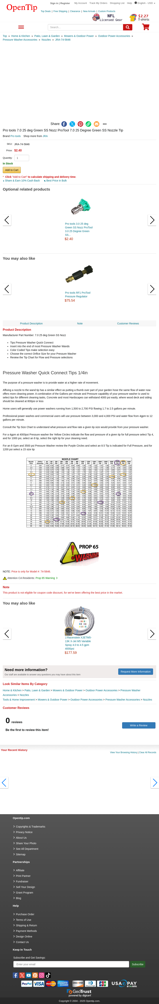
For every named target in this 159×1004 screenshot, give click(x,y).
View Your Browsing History (123, 752)
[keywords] (85, 27)
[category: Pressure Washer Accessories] (20, 39)
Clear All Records (147, 752)
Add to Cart (11, 170)
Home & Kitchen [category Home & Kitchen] (12, 690)
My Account (80, 3)
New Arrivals (89, 11)
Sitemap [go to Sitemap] (20, 854)
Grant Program (24, 892)
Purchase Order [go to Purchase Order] (25, 914)
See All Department (20, 27)
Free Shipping (60, 11)
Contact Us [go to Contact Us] (22, 942)
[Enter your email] (71, 964)
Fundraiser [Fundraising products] (22, 881)
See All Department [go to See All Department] (27, 848)
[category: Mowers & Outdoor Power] (79, 35)
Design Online (24, 936)
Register (65, 3)
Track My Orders (98, 3)
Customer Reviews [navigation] (128, 323)
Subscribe (137, 964)
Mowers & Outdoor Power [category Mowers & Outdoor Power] (67, 690)
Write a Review (139, 725)
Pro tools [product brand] (15, 136)
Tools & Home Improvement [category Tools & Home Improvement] (19, 699)
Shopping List (117, 3)
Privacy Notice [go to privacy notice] (24, 832)
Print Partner (23, 875)
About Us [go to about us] (21, 837)
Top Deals (46, 11)
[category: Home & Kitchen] (20, 35)
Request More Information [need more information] (136, 671)
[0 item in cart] (145, 28)
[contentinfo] (22, 7)
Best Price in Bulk (55, 180)
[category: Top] (5, 35)
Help (129, 3)
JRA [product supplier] (45, 136)
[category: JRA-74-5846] (63, 39)
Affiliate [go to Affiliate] (20, 870)
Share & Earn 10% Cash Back (21, 180)
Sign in (54, 3)
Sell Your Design (25, 887)
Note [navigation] (80, 323)
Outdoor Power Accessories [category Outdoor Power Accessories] (101, 690)
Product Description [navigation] (31, 323)
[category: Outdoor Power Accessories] (114, 35)
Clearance (75, 11)
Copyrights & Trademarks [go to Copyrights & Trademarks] (30, 826)
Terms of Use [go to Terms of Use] (23, 919)
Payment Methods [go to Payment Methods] (26, 930)
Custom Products (106, 11)
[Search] (127, 27)
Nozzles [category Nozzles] (24, 694)
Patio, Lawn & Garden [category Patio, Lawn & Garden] (37, 690)
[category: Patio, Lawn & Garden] (47, 35)
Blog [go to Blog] (18, 898)
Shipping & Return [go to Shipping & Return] (26, 925)
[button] (145, 3)
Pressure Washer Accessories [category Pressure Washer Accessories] (122, 699)
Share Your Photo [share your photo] (26, 843)
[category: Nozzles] (46, 39)
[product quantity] (21, 158)
